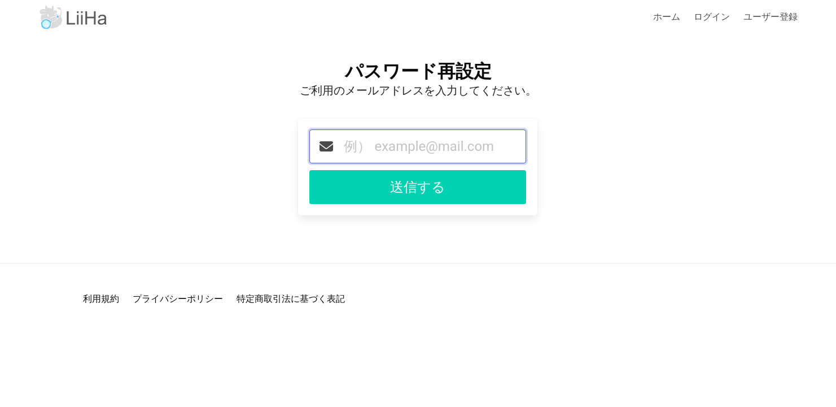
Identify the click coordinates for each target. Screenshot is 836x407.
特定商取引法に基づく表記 (291, 298)
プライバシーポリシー (178, 298)
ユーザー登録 (770, 16)
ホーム (666, 16)
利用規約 (101, 298)
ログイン (712, 16)
